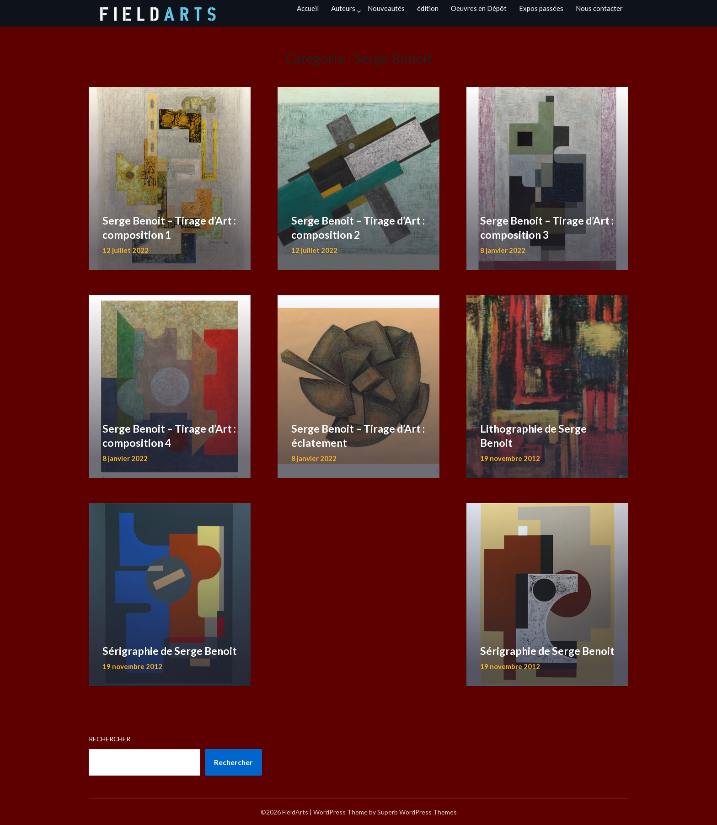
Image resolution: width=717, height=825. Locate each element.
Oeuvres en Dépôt (479, 8)
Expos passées (541, 8)
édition (428, 8)
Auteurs (343, 8)
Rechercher (109, 739)
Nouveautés (386, 8)
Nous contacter (599, 8)
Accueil (308, 8)
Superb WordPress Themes (417, 812)
